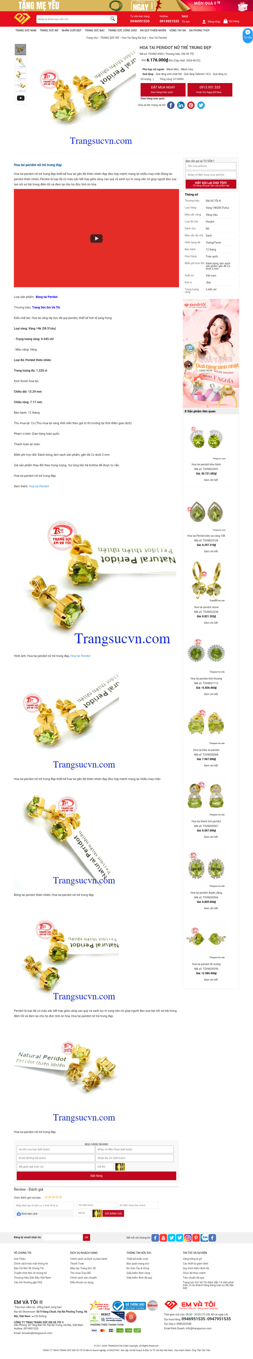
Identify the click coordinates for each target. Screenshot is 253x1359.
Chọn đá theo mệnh (194, 1272)
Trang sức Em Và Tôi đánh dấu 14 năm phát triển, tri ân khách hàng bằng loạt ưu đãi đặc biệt (208, 1285)
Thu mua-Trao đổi (80, 1272)
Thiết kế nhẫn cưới (137, 1258)
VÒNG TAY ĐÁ (177, 30)
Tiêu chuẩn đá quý (193, 1277)
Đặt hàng (96, 1176)
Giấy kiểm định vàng (138, 1272)
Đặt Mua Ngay (163, 90)
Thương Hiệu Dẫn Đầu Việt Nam (32, 1277)
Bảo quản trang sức (138, 1263)
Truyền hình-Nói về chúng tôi (30, 1272)
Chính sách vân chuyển (83, 1277)
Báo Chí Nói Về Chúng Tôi (29, 1268)
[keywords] (70, 19)
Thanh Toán (77, 1263)
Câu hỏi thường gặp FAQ (28, 1282)
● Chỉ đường (39, 1316)
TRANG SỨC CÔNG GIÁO (122, 30)
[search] (113, 19)
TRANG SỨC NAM (25, 30)
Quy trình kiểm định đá (196, 1268)
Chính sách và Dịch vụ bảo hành (88, 1258)
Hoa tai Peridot (39, 486)
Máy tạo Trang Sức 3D (83, 1268)
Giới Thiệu (20, 1258)
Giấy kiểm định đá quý (139, 1277)
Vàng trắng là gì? (192, 1258)
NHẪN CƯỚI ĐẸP (71, 30)
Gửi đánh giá (113, 1213)
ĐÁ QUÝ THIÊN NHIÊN (153, 30)
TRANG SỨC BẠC (95, 30)
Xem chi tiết (211, 479)
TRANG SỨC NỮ (49, 30)
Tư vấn (248, 37)
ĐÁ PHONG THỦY (199, 30)
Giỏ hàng (231, 21)
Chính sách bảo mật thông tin (31, 1263)
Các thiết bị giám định (195, 1263)
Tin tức (186, 21)
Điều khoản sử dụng (81, 1282)
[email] (62, 1237)
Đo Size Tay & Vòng (138, 1268)
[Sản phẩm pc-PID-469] (211, 353)
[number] (155, 79)
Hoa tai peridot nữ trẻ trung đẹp (38, 165)
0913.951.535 (210, 90)
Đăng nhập (211, 21)
